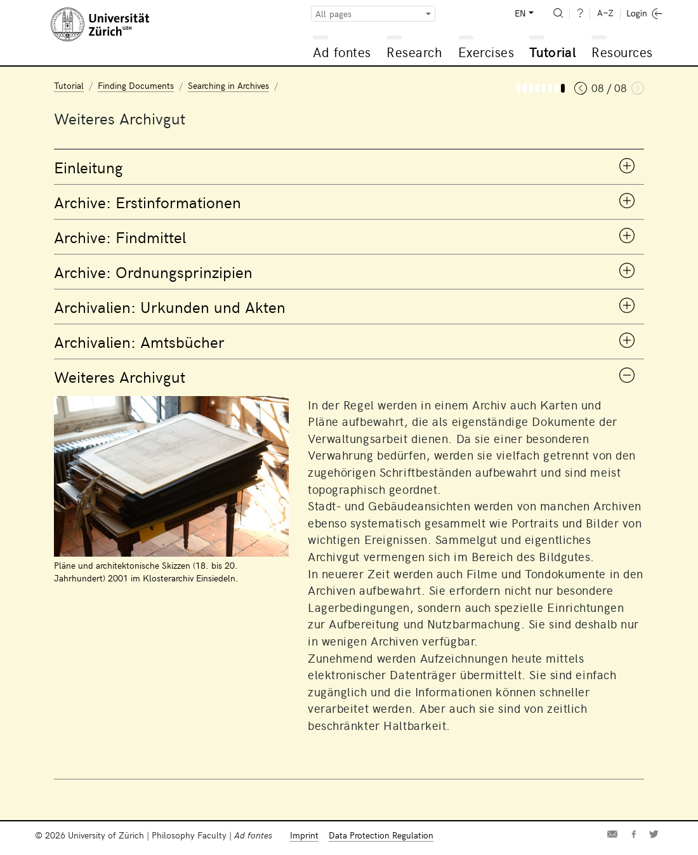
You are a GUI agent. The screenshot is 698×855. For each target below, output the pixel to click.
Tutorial (552, 52)
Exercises (486, 52)
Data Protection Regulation (381, 835)
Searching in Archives (228, 85)
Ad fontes (342, 52)
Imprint (304, 835)
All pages (333, 14)
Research (414, 52)
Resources (622, 52)
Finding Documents (136, 85)
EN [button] (520, 13)
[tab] (349, 167)
